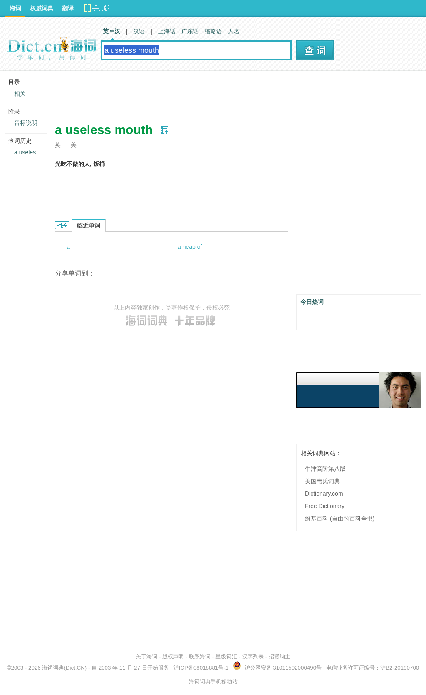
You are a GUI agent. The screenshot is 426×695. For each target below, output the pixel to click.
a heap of (190, 246)
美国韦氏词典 (322, 481)
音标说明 (25, 122)
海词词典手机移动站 (213, 681)
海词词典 (53, 668)
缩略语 (213, 31)
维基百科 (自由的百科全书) (339, 518)
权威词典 (41, 8)
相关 (20, 93)
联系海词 (200, 656)
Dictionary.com (324, 493)
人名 (234, 31)
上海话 (167, 31)
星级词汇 (226, 656)
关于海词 (146, 656)
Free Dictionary (324, 506)
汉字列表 (253, 656)
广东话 (190, 31)
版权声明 (173, 656)
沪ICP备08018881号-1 (200, 668)
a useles (25, 152)
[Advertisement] (206, 93)
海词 (15, 8)
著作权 (180, 307)
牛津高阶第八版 (325, 468)
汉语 (139, 31)
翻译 (68, 8)
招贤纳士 (279, 656)
